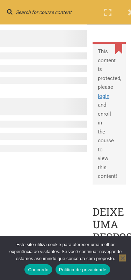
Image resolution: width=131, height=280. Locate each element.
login (103, 96)
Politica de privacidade (83, 269)
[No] (122, 257)
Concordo (38, 269)
